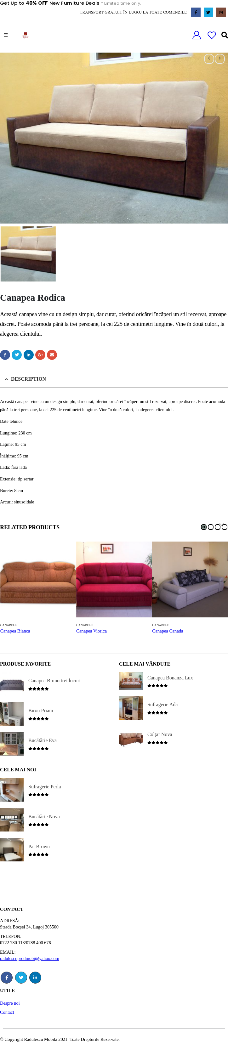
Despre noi (10, 1003)
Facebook (5, 355)
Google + (40, 355)
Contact (7, 1012)
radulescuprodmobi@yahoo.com (29, 958)
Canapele (8, 625)
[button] (203, 527)
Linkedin (35, 978)
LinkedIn (29, 355)
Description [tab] (28, 379)
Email (52, 355)
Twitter (17, 355)
